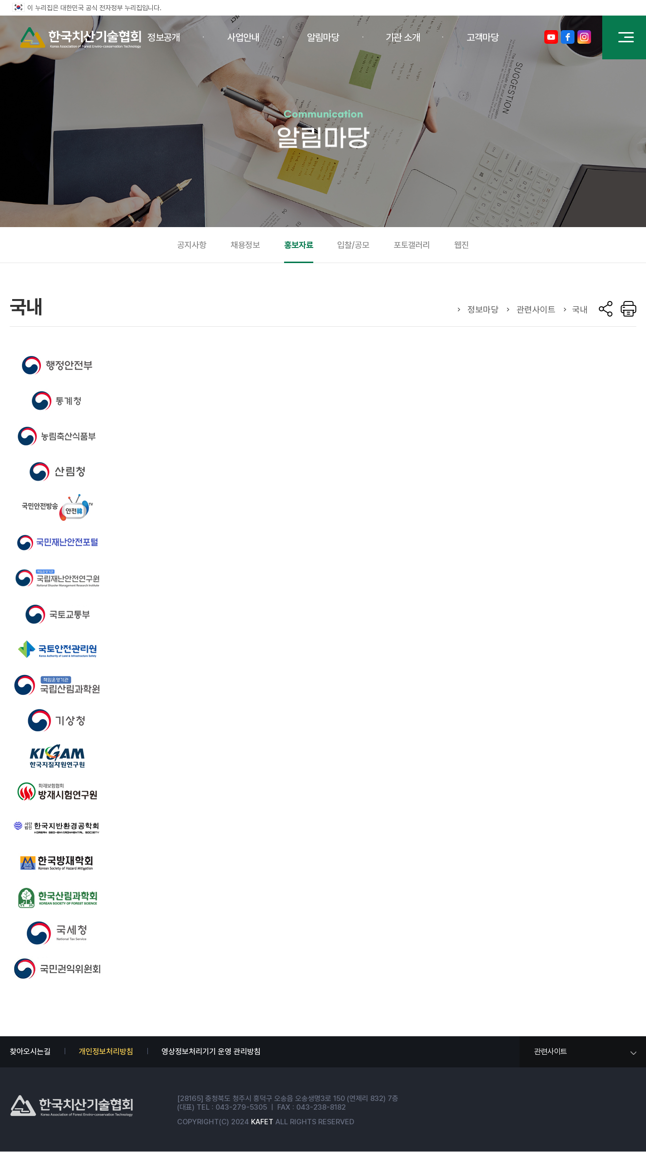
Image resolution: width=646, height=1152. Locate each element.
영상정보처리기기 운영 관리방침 (211, 1051)
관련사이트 (550, 1051)
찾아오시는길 (30, 1051)
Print (628, 309)
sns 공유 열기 (605, 309)
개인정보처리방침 (106, 1051)
